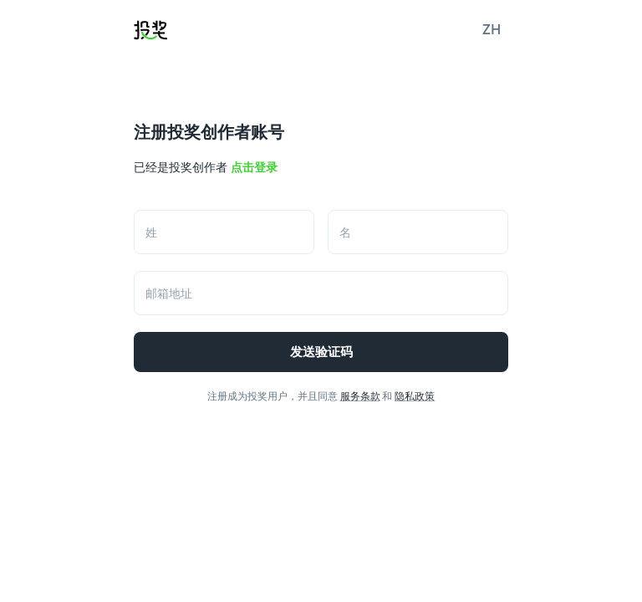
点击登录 (254, 167)
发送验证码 (321, 352)
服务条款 (360, 396)
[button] (491, 30)
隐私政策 (415, 396)
